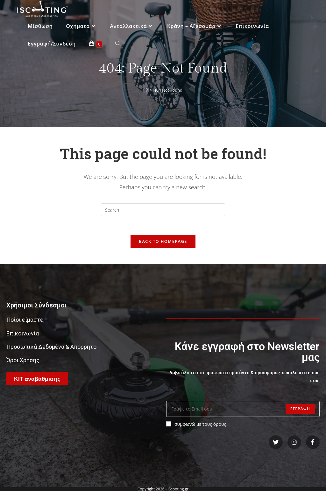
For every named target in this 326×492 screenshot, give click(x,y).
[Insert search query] (163, 209)
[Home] (146, 90)
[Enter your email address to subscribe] (243, 409)
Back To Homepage (163, 241)
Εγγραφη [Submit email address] (300, 409)
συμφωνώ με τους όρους (196, 424)
